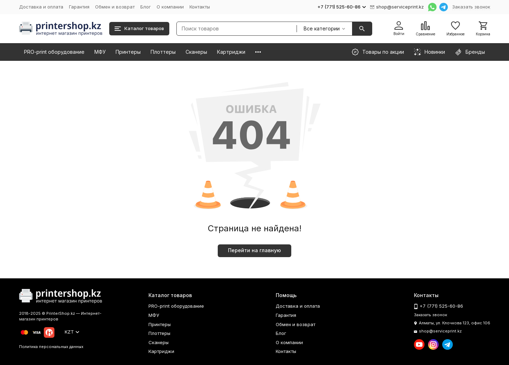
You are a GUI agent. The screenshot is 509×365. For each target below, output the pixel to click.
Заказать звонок (471, 7)
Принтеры (128, 52)
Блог (145, 7)
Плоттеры (163, 52)
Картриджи (231, 52)
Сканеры (196, 52)
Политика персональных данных (51, 346)
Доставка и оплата (41, 7)
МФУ (100, 52)
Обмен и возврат (115, 7)
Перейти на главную (254, 250)
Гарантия (79, 7)
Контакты (199, 7)
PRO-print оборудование (54, 52)
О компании (170, 7)
